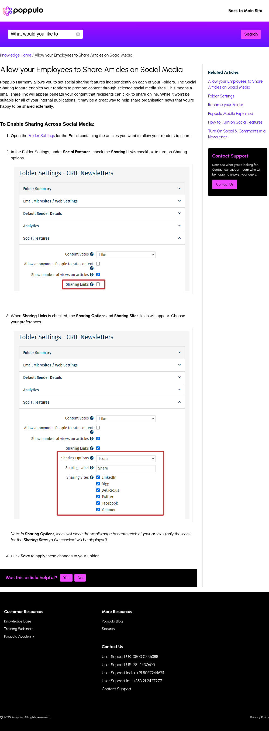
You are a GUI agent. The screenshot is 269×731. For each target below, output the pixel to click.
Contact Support (117, 689)
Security (108, 629)
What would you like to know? (45, 34)
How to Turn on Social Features (235, 122)
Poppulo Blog (112, 621)
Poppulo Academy (19, 636)
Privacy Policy (259, 717)
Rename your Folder (225, 104)
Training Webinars (18, 629)
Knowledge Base (17, 621)
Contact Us (224, 184)
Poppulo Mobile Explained (230, 113)
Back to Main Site (245, 10)
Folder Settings (42, 135)
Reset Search (78, 34)
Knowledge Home (15, 55)
